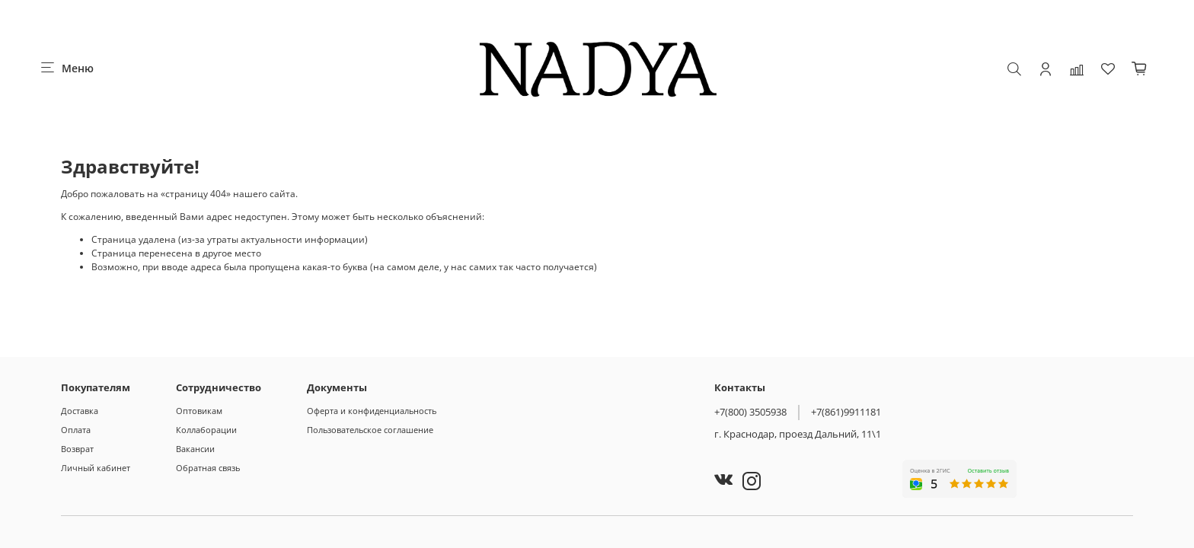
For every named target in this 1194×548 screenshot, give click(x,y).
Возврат (77, 448)
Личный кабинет (95, 467)
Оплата (76, 429)
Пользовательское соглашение (370, 429)
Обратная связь (208, 467)
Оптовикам (199, 410)
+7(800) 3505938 (750, 412)
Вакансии (195, 448)
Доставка (79, 410)
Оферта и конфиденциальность (371, 410)
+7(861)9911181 (846, 412)
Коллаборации (206, 429)
